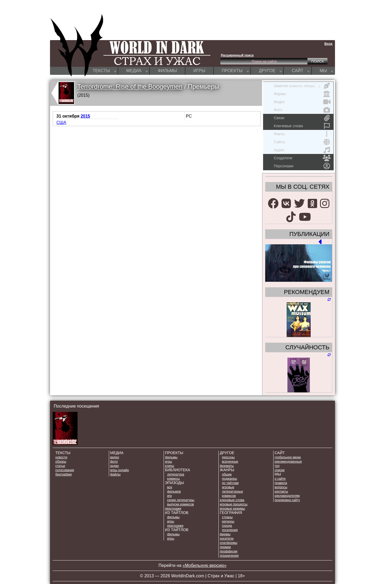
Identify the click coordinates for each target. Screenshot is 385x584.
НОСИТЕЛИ (226, 538)
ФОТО (114, 461)
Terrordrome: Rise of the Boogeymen (130, 86)
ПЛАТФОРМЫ (228, 543)
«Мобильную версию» (204, 565)
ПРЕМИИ (225, 547)
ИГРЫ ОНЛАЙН (119, 470)
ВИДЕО (114, 457)
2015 (85, 116)
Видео (302, 102)
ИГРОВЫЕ (228, 487)
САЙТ (300, 70)
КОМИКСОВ (229, 496)
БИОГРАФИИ (63, 474)
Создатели (302, 158)
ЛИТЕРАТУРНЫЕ (232, 491)
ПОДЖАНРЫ (229, 479)
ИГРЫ (199, 70)
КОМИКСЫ (173, 479)
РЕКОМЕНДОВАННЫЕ (288, 461)
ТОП (277, 466)
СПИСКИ (279, 470)
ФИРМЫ (225, 534)
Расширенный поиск (237, 55)
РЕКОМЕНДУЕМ (306, 292)
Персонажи (302, 166)
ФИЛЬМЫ (167, 70)
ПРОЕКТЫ (235, 70)
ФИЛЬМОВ (174, 491)
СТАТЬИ (60, 466)
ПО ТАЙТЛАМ (230, 483)
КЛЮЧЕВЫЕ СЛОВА (232, 500)
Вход (328, 44)
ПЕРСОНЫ (228, 457)
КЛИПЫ (169, 466)
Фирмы (302, 94)
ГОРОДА (227, 526)
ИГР (169, 496)
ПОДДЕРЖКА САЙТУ (287, 500)
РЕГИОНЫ (228, 521)
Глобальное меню (288, 457)
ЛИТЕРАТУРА (175, 474)
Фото (302, 110)
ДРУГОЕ (270, 70)
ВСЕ (169, 487)
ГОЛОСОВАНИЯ (64, 470)
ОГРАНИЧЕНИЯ (229, 556)
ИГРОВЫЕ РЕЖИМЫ (232, 508)
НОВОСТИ (61, 457)
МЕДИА (137, 70)
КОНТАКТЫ (281, 491)
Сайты (302, 142)
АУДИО (114, 466)
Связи (302, 118)
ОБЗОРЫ (60, 461)
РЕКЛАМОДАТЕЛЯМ (287, 496)
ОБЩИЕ (227, 474)
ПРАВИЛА (281, 483)
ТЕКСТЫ (104, 70)
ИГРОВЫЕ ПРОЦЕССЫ (233, 504)
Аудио (302, 150)
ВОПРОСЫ (281, 487)
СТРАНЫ (227, 517)
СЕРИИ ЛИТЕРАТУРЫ (180, 500)
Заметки (302, 86)
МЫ (326, 70)
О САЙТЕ (280, 479)
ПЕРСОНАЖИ (173, 508)
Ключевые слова (302, 126)
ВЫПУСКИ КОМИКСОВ (180, 504)
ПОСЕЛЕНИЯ (230, 530)
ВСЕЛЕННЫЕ (230, 461)
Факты (302, 134)
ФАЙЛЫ (115, 474)
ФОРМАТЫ (227, 466)
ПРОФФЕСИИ (228, 551)
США (61, 122)
